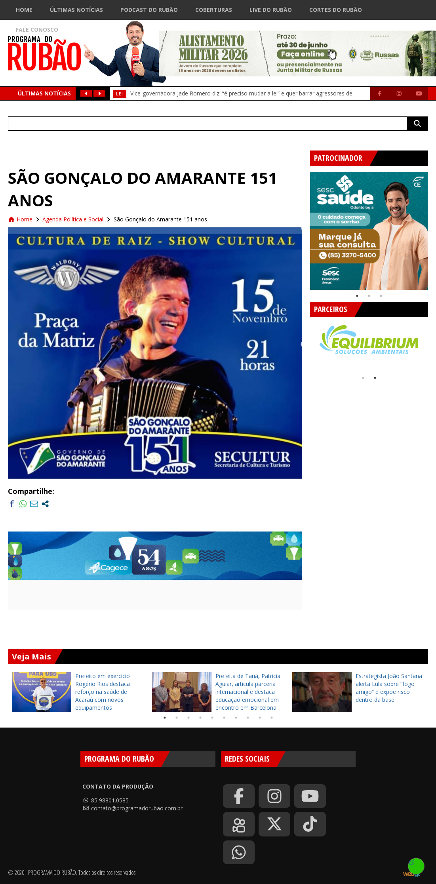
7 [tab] (236, 718)
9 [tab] (260, 718)
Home (24, 9)
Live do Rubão (270, 9)
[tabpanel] (369, 231)
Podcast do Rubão (149, 9)
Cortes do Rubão (335, 9)
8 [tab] (248, 718)
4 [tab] (200, 718)
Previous (304, 228)
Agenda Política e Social (72, 219)
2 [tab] (369, 296)
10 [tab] (272, 718)
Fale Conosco (37, 29)
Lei (119, 94)
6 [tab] (224, 718)
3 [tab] (381, 296)
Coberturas (213, 9)
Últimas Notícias (76, 9)
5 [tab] (212, 718)
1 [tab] (357, 296)
